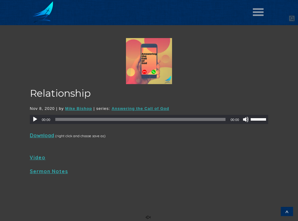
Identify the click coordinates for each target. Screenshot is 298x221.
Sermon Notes (49, 171)
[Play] (35, 119)
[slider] (140, 119)
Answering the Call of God (140, 108)
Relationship (60, 93)
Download (42, 135)
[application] (149, 119)
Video (37, 157)
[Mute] (246, 119)
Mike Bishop (78, 108)
